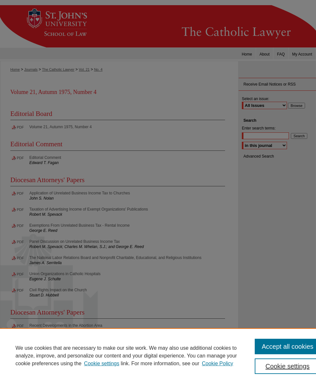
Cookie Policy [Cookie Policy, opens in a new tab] (217, 363)
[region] (158, 355)
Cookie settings (101, 363)
